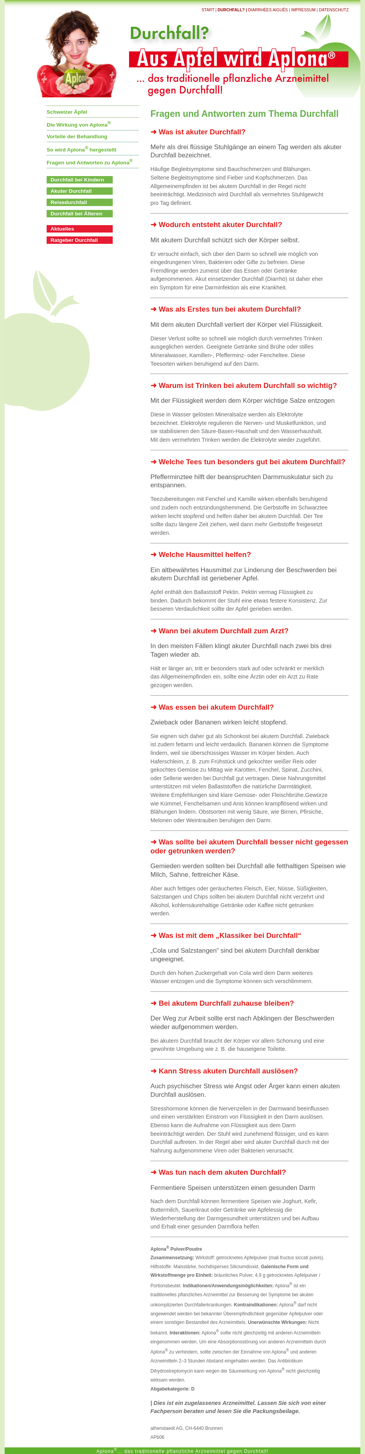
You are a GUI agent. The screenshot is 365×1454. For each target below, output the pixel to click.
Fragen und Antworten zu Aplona (90, 163)
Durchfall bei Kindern (77, 180)
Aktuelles (62, 229)
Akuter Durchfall (71, 191)
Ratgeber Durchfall (74, 240)
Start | (209, 10)
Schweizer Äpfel (67, 112)
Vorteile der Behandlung (77, 136)
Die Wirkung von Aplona (79, 125)
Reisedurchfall (69, 202)
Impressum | (305, 10)
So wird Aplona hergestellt (81, 150)
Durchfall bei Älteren (76, 214)
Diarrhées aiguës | (269, 10)
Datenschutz (334, 10)
